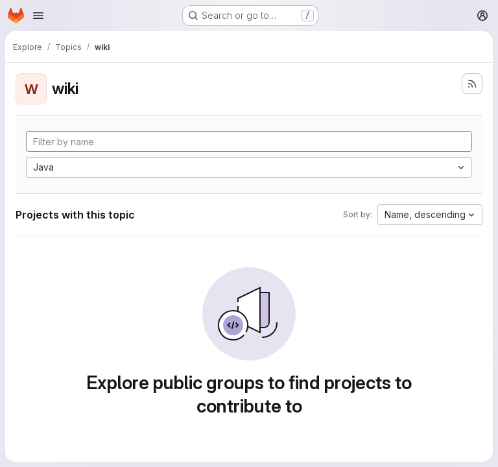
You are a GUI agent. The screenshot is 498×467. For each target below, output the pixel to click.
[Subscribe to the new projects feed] (472, 83)
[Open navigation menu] (38, 15)
